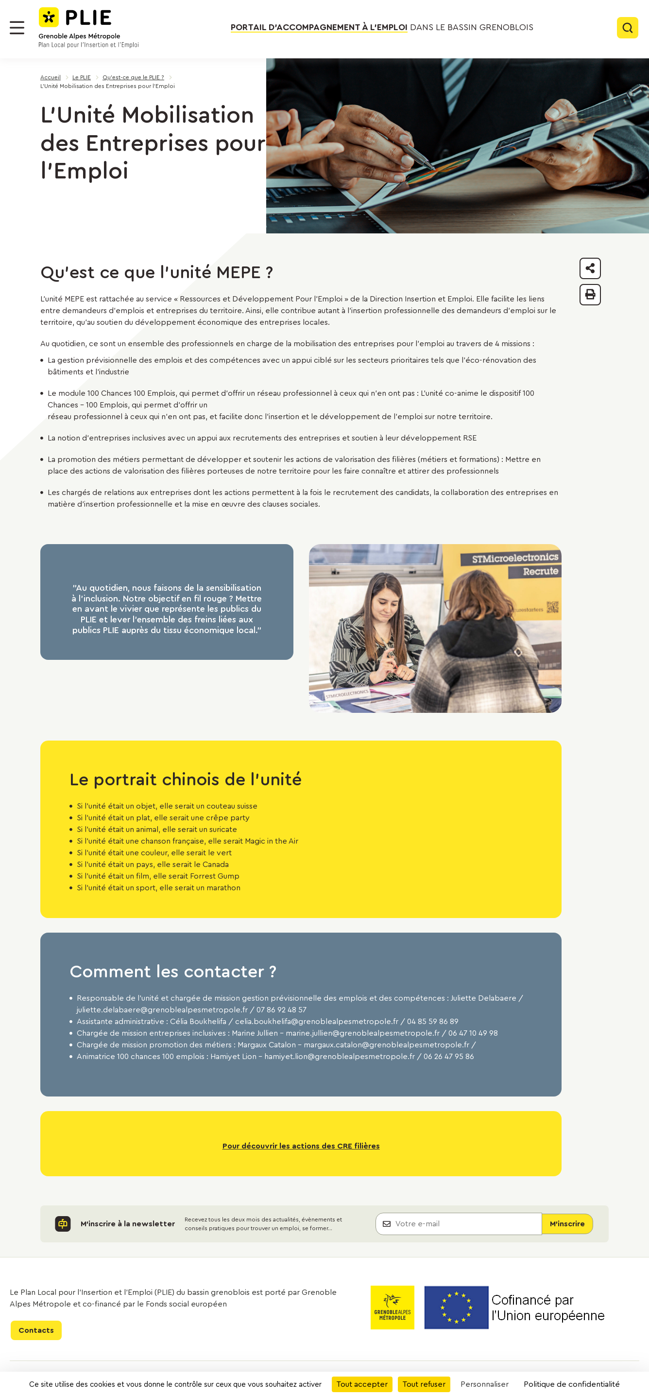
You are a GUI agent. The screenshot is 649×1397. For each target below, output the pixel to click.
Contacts (36, 1330)
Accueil (50, 77)
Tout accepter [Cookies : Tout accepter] (362, 1384)
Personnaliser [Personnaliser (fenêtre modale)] (485, 1384)
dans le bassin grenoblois (382, 28)
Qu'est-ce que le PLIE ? (133, 77)
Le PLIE (81, 77)
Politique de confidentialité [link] (572, 1384)
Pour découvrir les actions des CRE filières (301, 1146)
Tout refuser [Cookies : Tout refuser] (424, 1384)
